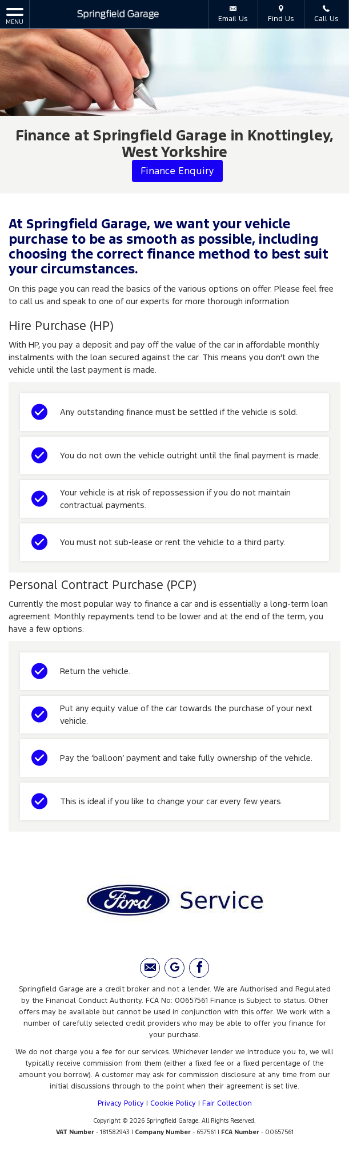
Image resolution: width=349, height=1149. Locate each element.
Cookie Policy (173, 1103)
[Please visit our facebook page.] (199, 968)
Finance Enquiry (177, 170)
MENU (14, 16)
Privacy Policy (121, 1103)
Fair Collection (227, 1103)
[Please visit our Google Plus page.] (174, 968)
